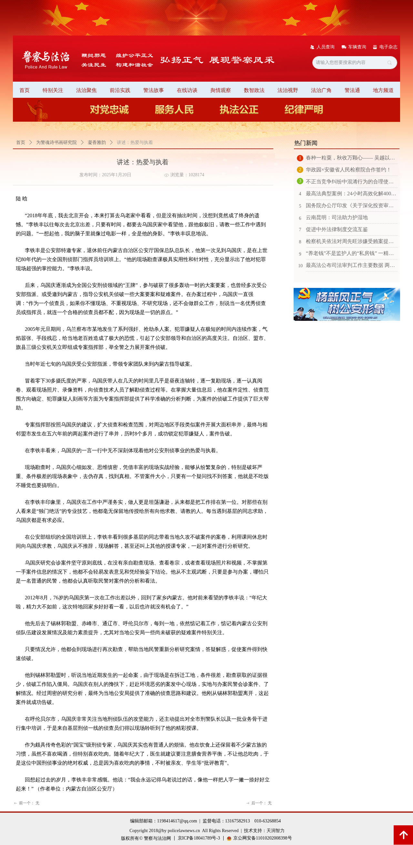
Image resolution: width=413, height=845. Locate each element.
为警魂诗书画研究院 (56, 142)
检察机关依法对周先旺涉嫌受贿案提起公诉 (352, 241)
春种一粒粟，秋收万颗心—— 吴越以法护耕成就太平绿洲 (352, 157)
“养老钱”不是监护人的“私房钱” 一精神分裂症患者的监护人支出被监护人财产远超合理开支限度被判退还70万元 (352, 253)
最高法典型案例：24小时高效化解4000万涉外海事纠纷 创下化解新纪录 (352, 193)
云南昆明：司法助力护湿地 (337, 217)
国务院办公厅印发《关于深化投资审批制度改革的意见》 (352, 205)
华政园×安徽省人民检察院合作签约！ (348, 169)
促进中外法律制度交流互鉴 (337, 229)
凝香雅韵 (97, 142)
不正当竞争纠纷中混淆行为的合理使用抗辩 (352, 181)
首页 (20, 142)
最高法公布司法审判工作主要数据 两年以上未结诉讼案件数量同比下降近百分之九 (352, 265)
